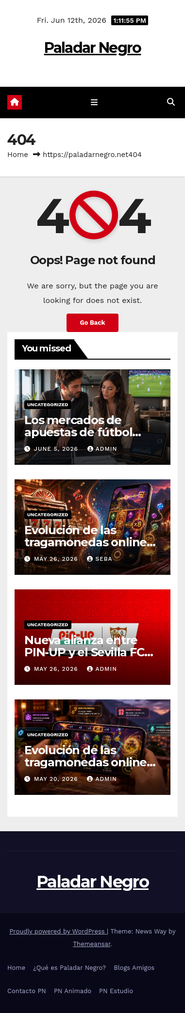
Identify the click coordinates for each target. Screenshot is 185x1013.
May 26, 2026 (57, 558)
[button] (171, 102)
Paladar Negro (92, 48)
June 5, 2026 (57, 448)
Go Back (92, 322)
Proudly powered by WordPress (58, 931)
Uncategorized (47, 404)
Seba (99, 558)
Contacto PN (26, 991)
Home (17, 154)
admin (102, 448)
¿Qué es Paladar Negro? (69, 967)
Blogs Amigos (134, 967)
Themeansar (91, 944)
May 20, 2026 (57, 779)
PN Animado (72, 991)
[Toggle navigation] (94, 103)
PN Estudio (116, 991)
